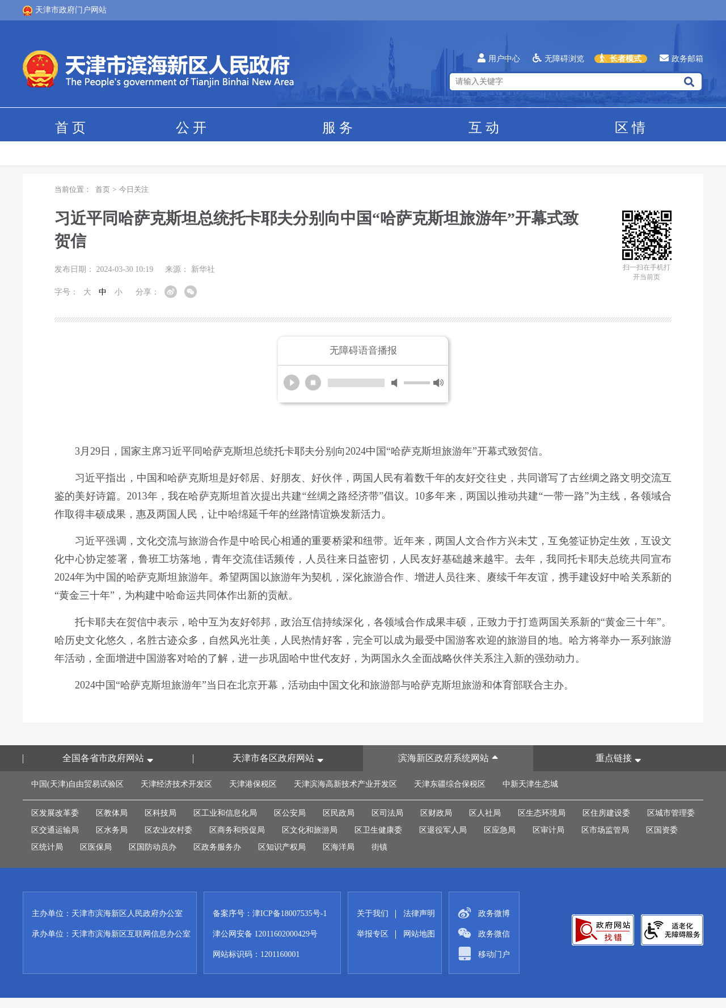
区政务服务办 (217, 847)
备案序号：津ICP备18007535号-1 (270, 913)
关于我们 (373, 913)
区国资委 (662, 830)
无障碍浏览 (558, 58)
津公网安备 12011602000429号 (265, 934)
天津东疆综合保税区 (450, 784)
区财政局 (436, 813)
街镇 (379, 847)
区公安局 (290, 813)
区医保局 (96, 847)
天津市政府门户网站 (65, 11)
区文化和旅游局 (309, 830)
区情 (630, 127)
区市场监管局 (605, 830)
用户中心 (499, 58)
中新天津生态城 (530, 784)
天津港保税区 (253, 784)
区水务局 (112, 830)
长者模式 (620, 58)
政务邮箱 (681, 58)
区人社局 (485, 813)
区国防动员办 (152, 847)
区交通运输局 (55, 830)
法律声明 (419, 913)
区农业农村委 (168, 830)
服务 (337, 127)
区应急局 (500, 830)
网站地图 (419, 934)
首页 (70, 127)
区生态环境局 (541, 813)
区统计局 (47, 847)
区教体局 (112, 813)
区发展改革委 (55, 813)
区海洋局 (338, 847)
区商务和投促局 (237, 830)
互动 (483, 127)
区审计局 (548, 830)
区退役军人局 (443, 830)
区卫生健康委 (378, 830)
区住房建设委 (606, 813)
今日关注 (134, 189)
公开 (191, 127)
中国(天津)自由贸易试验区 (77, 784)
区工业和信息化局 (225, 813)
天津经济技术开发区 (176, 784)
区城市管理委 (671, 813)
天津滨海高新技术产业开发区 (345, 784)
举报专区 (373, 934)
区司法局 (387, 813)
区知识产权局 (282, 847)
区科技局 (160, 813)
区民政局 (338, 813)
